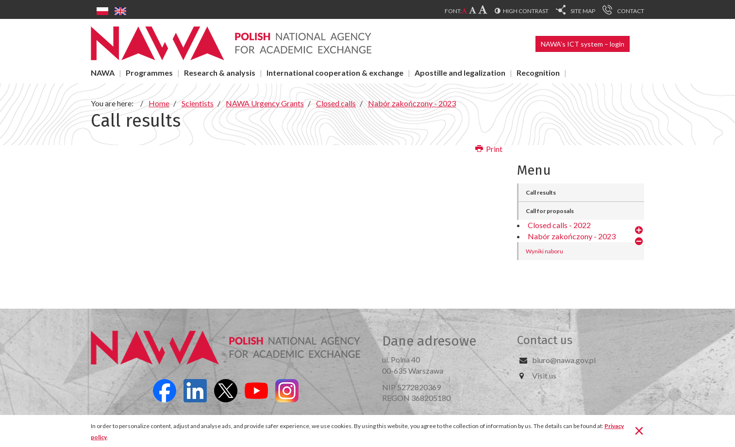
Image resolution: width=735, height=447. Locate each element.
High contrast (526, 11)
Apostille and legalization (460, 72)
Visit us (544, 375)
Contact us (544, 340)
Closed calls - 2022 (559, 225)
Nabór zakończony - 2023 (572, 236)
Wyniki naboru (544, 251)
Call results (541, 192)
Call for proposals (550, 211)
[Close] (639, 430)
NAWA (103, 72)
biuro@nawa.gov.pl (564, 359)
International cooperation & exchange (335, 72)
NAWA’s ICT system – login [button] (582, 44)
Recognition (538, 72)
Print (488, 148)
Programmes (149, 72)
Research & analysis (219, 72)
